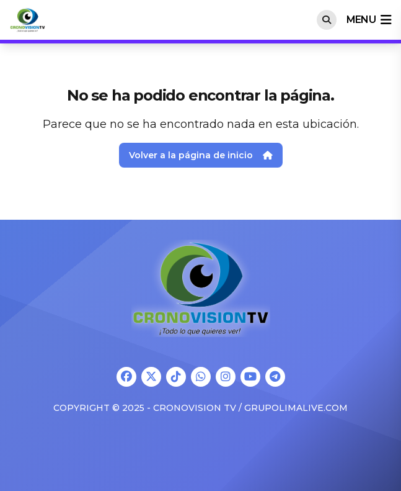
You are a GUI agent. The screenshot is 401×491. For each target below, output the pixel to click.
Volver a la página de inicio (201, 155)
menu (368, 20)
